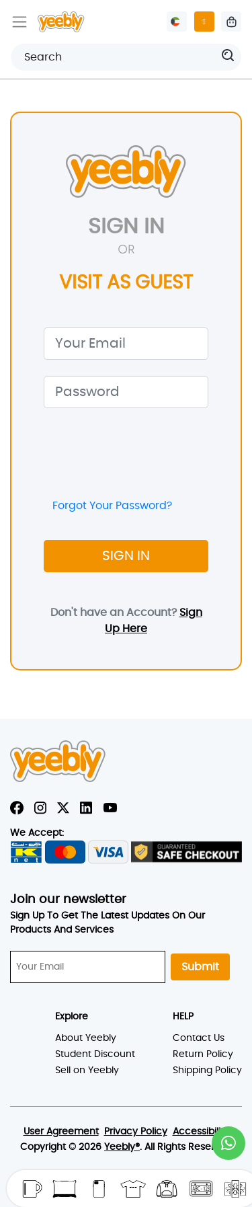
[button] (228, 1143)
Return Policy (203, 1054)
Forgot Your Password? (112, 505)
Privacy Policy (135, 1131)
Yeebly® (122, 1147)
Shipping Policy (207, 1070)
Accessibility (201, 1131)
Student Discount (95, 1054)
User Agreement (61, 1131)
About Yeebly (85, 1038)
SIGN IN (126, 556)
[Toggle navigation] (19, 21)
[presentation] (146, 450)
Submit (200, 967)
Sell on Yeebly (87, 1070)
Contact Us (198, 1038)
